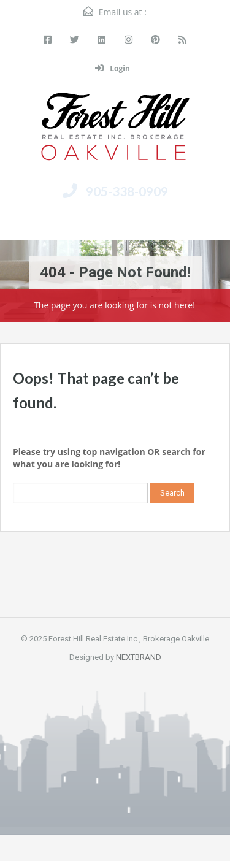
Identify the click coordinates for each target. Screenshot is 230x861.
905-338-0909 (127, 191)
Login (112, 68)
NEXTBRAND (138, 657)
